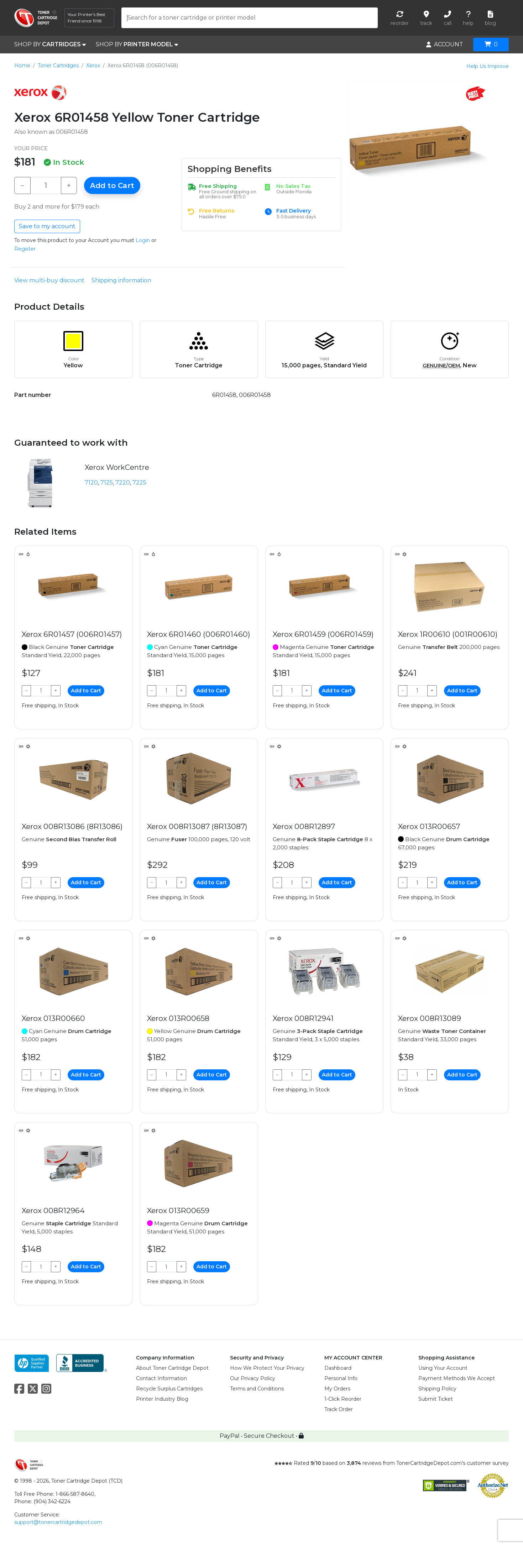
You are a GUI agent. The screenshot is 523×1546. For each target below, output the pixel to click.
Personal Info (340, 1378)
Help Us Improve (487, 66)
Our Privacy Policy (252, 1378)
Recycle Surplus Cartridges (169, 1388)
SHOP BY (50, 44)
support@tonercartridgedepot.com (58, 1522)
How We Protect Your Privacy (267, 1368)
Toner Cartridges (58, 65)
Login (143, 240)
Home (22, 65)
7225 (139, 482)
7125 (106, 482)
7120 (91, 482)
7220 (122, 482)
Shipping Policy (437, 1388)
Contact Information (161, 1378)
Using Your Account (442, 1368)
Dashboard (337, 1368)
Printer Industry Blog (162, 1399)
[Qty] (45, 185)
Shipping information (121, 280)
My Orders (337, 1388)
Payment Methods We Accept (456, 1378)
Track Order (338, 1409)
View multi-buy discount (49, 280)
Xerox (93, 65)
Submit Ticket (435, 1399)
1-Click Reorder (342, 1399)
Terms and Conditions (257, 1388)
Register (25, 249)
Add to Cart (112, 185)
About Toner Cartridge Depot (172, 1368)
